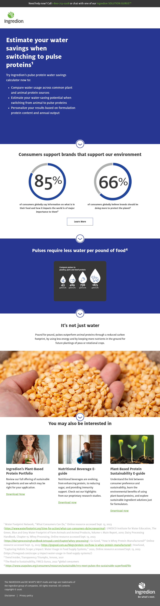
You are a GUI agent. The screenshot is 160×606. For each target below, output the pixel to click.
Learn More (80, 221)
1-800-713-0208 (60, 3)
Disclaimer (10, 595)
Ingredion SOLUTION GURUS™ (114, 3)
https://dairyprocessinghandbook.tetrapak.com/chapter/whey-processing (46, 541)
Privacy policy (26, 595)
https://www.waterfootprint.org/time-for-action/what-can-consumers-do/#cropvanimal (55, 528)
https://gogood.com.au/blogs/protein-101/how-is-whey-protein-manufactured (85, 545)
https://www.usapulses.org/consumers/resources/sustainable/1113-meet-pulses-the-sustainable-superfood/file (68, 565)
